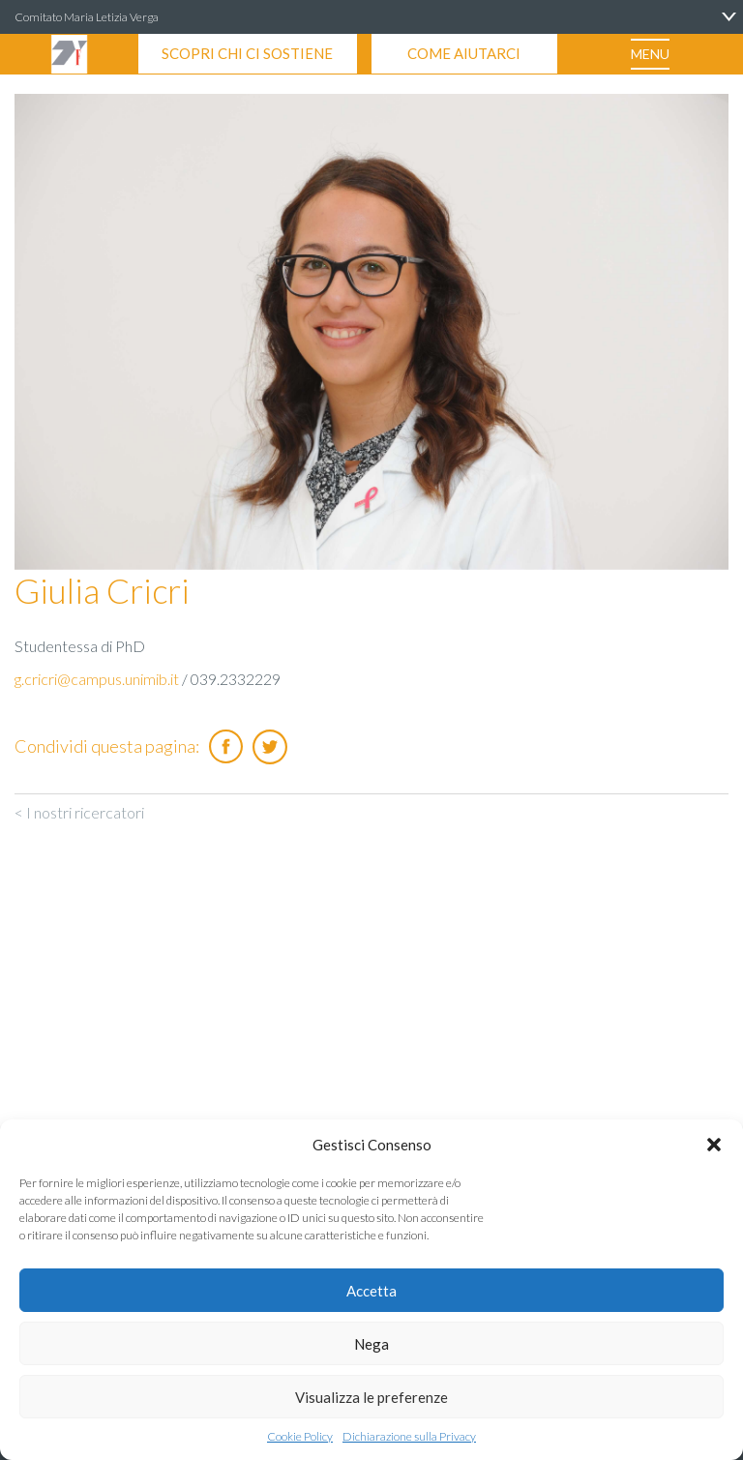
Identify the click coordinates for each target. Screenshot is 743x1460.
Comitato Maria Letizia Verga (87, 17)
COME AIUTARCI (463, 53)
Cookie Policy (300, 1436)
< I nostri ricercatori (79, 812)
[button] (714, 1144)
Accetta (371, 1290)
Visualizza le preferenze (371, 1397)
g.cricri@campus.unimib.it (97, 679)
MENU (650, 53)
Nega (371, 1344)
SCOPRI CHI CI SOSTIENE (247, 53)
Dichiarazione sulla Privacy (409, 1436)
